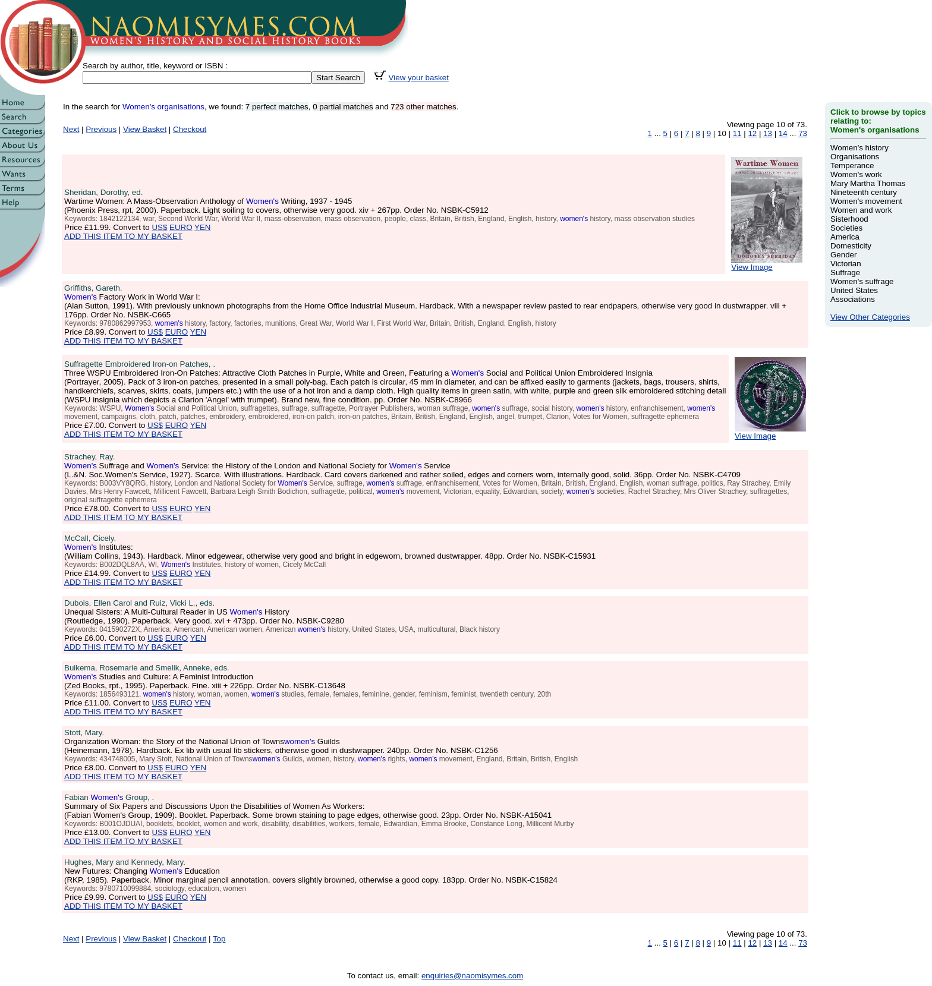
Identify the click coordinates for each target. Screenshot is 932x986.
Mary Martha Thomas (867, 183)
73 (802, 133)
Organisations (854, 156)
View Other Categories (870, 317)
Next (71, 129)
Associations (852, 299)
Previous (101, 129)
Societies (846, 227)
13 (767, 133)
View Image (766, 264)
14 (783, 133)
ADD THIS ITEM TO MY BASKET (123, 236)
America (844, 236)
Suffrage (845, 272)
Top (219, 938)
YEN (202, 227)
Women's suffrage (862, 281)
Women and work (861, 210)
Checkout (189, 129)
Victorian (845, 263)
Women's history (859, 147)
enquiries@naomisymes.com (472, 975)
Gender (843, 254)
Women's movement (866, 201)
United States (854, 290)
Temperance (852, 165)
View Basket (144, 129)
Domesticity (850, 245)
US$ (159, 227)
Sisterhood (849, 219)
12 (752, 133)
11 (737, 133)
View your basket (419, 77)
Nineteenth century (863, 192)
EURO (181, 227)
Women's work (856, 174)
